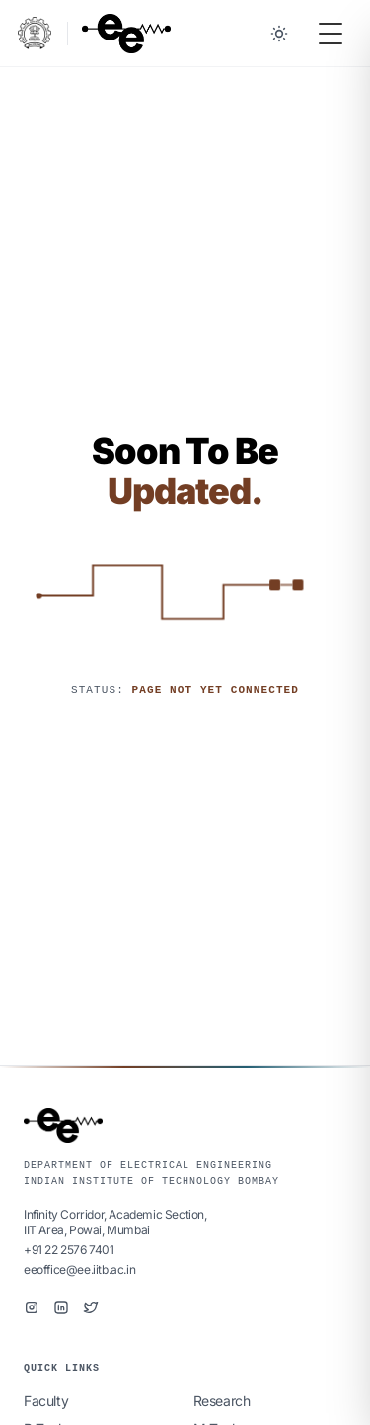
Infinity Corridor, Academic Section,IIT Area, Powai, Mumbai (115, 1222)
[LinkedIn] (61, 1307)
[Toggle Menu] (330, 33)
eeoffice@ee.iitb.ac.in (79, 1269)
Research (222, 1400)
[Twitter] (91, 1307)
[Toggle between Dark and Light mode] (279, 33)
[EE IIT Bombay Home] (126, 33)
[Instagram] (31, 1307)
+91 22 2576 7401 (69, 1249)
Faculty (46, 1400)
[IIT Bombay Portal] (34, 33)
